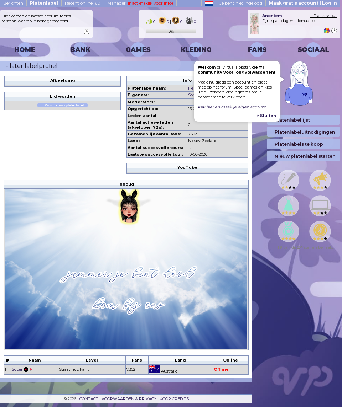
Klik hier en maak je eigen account (231, 107)
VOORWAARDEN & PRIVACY (129, 398)
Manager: (140, 3)
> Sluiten (266, 115)
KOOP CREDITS (174, 398)
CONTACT (88, 398)
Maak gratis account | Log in (303, 3)
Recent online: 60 (82, 3)
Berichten (13, 3)
